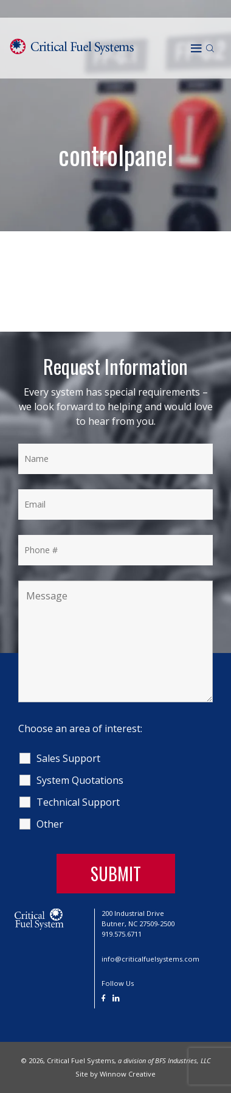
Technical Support (78, 802)
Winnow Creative (128, 1073)
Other (49, 824)
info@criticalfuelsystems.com (150, 958)
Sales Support (68, 758)
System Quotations (79, 780)
